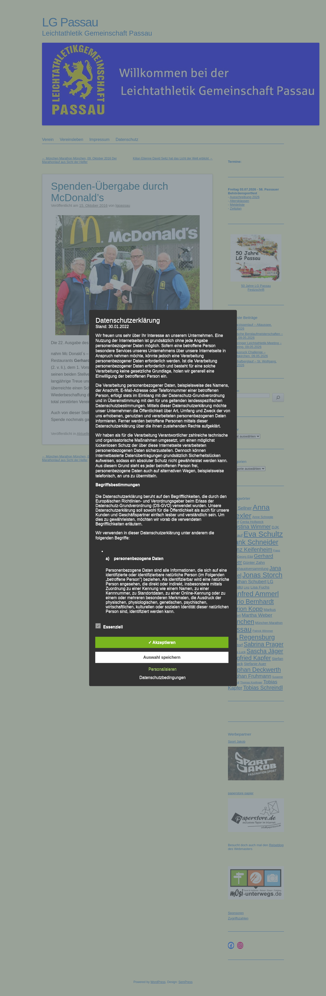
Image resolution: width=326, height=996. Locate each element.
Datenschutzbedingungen (162, 677)
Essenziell (109, 626)
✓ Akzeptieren (162, 642)
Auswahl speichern (162, 657)
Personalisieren (162, 669)
